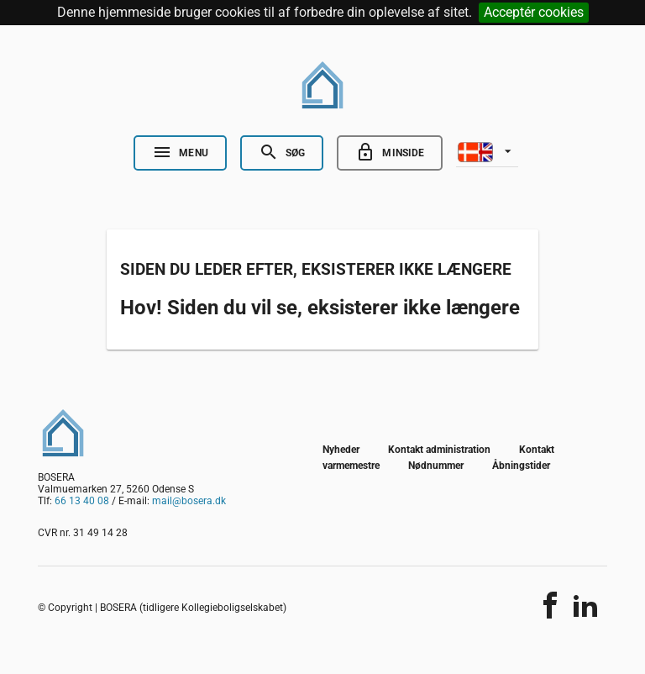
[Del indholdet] (550, 605)
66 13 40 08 (82, 501)
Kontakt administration (439, 449)
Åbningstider (521, 465)
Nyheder (340, 449)
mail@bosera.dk (189, 501)
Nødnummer (436, 465)
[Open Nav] (180, 153)
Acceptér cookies (534, 12)
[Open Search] (281, 153)
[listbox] (487, 150)
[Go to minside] (390, 153)
